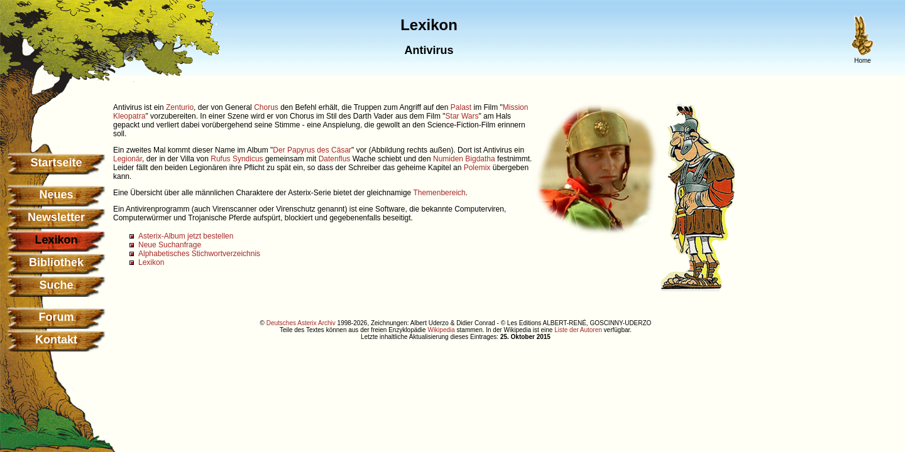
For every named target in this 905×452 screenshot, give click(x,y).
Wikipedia (440, 329)
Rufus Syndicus (237, 158)
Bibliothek (56, 262)
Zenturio (180, 107)
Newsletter (56, 217)
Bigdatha (480, 158)
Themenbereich (439, 192)
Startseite (56, 162)
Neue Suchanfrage (169, 244)
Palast (461, 107)
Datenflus (335, 158)
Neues (56, 194)
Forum (56, 317)
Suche (56, 285)
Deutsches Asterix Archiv (301, 323)
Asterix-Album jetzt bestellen (185, 236)
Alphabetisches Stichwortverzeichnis (199, 253)
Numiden (448, 158)
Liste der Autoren (578, 329)
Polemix (477, 167)
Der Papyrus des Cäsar (312, 150)
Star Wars (462, 116)
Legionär (127, 158)
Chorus (266, 107)
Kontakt (56, 339)
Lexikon (151, 262)
